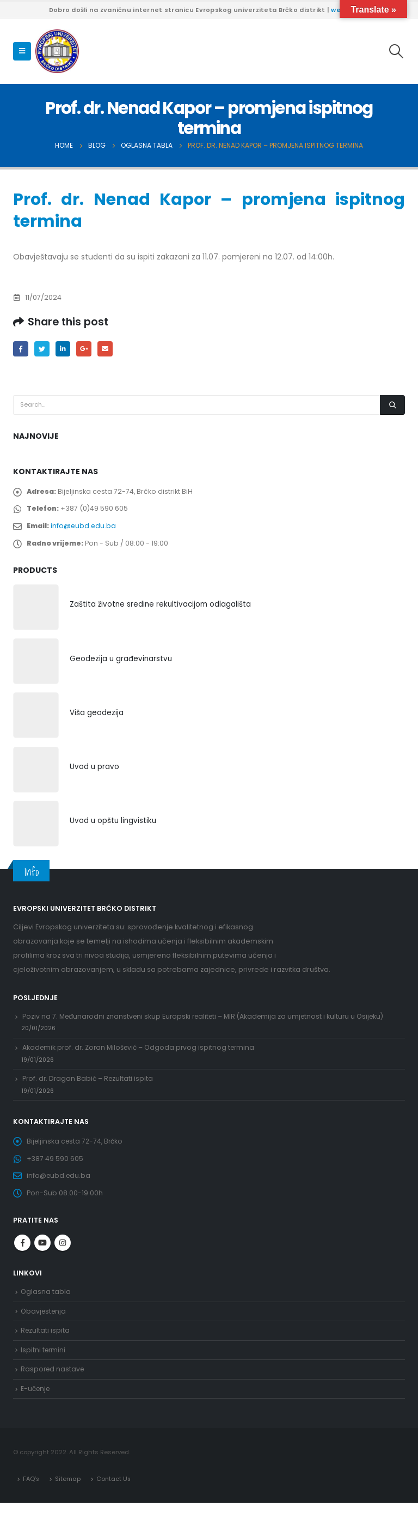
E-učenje (36, 1414)
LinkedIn (65, 349)
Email (109, 349)
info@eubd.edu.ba (85, 529)
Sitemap (69, 1505)
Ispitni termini (44, 1373)
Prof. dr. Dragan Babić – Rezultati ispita (89, 1091)
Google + (87, 349)
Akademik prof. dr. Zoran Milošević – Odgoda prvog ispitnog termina (142, 1058)
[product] (36, 613)
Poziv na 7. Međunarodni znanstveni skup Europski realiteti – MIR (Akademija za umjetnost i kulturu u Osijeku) (209, 1024)
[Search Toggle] (396, 51)
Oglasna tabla (46, 1312)
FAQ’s (31, 1505)
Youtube (42, 1263)
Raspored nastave (54, 1394)
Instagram (62, 1263)
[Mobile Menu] (22, 51)
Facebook (21, 349)
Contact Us (115, 1505)
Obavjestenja (45, 1332)
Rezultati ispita (46, 1353)
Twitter (43, 349)
